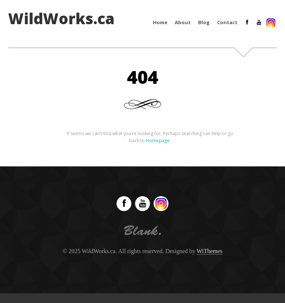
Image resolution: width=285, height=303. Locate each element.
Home (160, 22)
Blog (204, 22)
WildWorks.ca (61, 18)
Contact (227, 22)
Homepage (158, 140)
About (183, 22)
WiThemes (210, 251)
